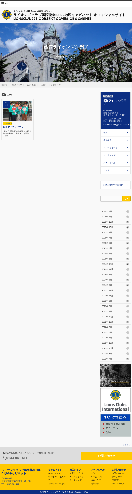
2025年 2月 (115, 253)
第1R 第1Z (31, 85)
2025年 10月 (115, 227)
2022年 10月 (115, 322)
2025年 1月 (115, 259)
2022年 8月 (115, 327)
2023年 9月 (115, 301)
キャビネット (54, 473)
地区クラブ (17, 85)
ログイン (127, 445)
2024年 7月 (115, 274)
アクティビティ (110, 148)
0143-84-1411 (16, 458)
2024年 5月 (115, 280)
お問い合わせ (106, 455)
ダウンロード (118, 477)
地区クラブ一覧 (76, 473)
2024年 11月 (115, 269)
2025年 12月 (115, 222)
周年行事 (95, 483)
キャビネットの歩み (57, 483)
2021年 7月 (115, 359)
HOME (4, 85)
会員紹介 (107, 140)
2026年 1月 (115, 217)
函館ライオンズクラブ (51, 85)
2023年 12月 (115, 290)
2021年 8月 (115, 353)
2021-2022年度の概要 (113, 185)
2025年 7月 (115, 238)
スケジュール (109, 163)
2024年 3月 (115, 285)
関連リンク (117, 480)
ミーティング (109, 155)
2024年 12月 (115, 264)
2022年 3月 (115, 338)
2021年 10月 (115, 348)
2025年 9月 (115, 232)
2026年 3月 (115, 211)
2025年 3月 (115, 248)
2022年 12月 (115, 317)
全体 (93, 473)
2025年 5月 (115, 243)
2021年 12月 (115, 343)
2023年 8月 (115, 306)
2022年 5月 (115, 332)
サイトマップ (118, 483)
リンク (106, 170)
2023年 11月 (115, 296)
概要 (105, 132)
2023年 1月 (115, 311)
